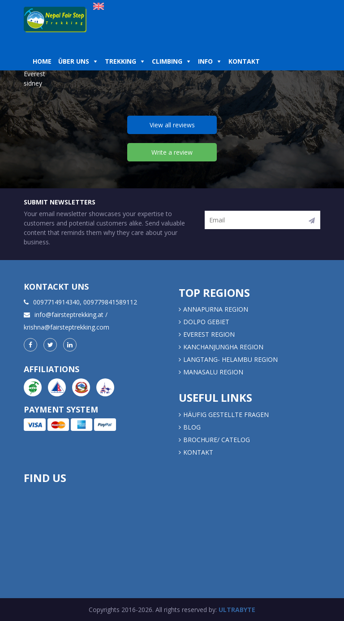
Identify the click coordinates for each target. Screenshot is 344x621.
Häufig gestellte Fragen (226, 414)
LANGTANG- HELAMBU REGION (230, 359)
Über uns (73, 61)
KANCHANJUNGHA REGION (223, 347)
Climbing (167, 61)
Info (205, 61)
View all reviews (172, 125)
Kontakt (245, 61)
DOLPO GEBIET (206, 321)
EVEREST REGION (209, 334)
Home (42, 61)
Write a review (172, 152)
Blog (192, 427)
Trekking (120, 61)
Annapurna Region (215, 309)
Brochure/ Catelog (216, 439)
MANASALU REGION (213, 372)
